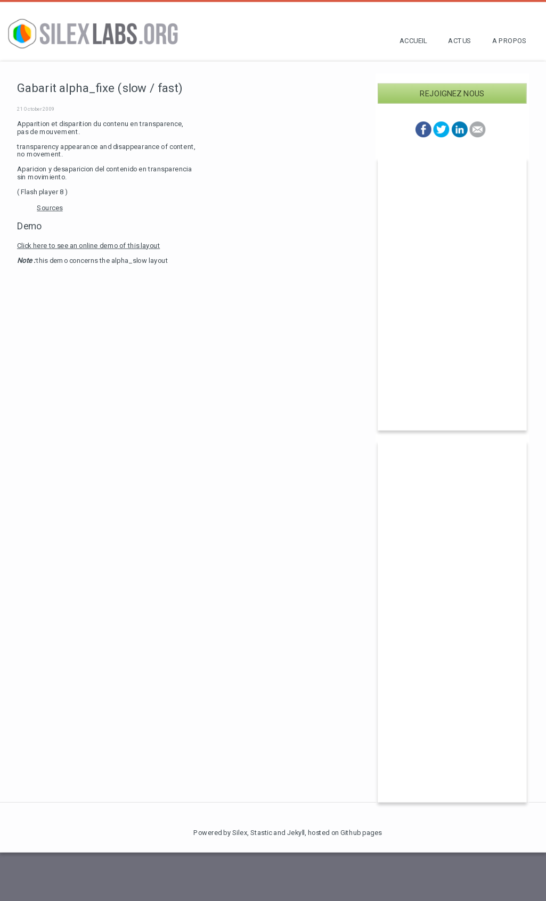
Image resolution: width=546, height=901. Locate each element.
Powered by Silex (220, 833)
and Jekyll (289, 833)
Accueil (413, 41)
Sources (49, 208)
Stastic (261, 833)
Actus (459, 41)
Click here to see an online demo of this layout (88, 245)
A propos (509, 41)
